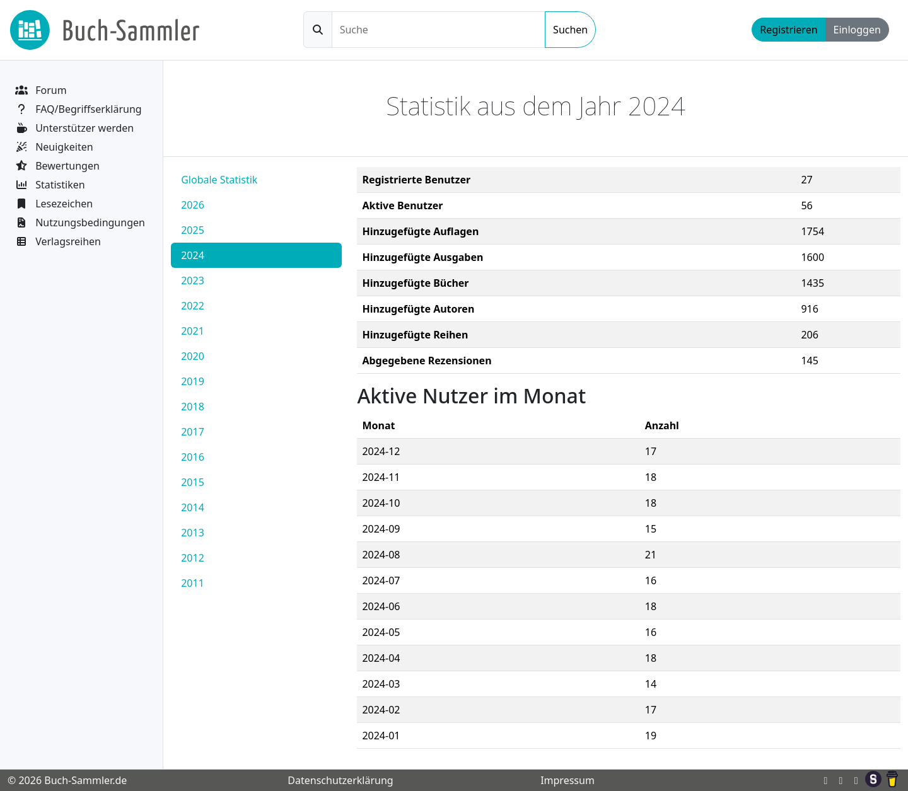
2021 (192, 331)
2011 (192, 583)
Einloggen (857, 30)
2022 (192, 306)
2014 (192, 507)
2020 (192, 356)
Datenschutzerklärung (340, 780)
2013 (192, 533)
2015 (192, 482)
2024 (192, 255)
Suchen (570, 30)
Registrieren (788, 30)
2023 (192, 280)
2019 (192, 381)
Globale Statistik (219, 180)
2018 (192, 406)
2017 (192, 432)
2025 (192, 230)
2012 (192, 558)
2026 (192, 205)
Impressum (567, 780)
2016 (192, 457)
